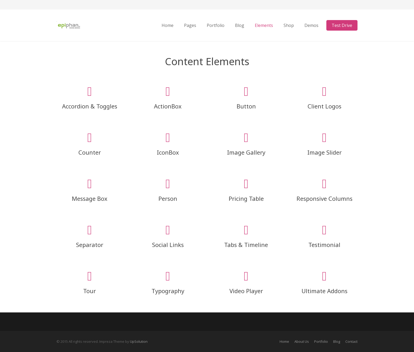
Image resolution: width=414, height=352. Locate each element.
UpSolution (139, 341)
